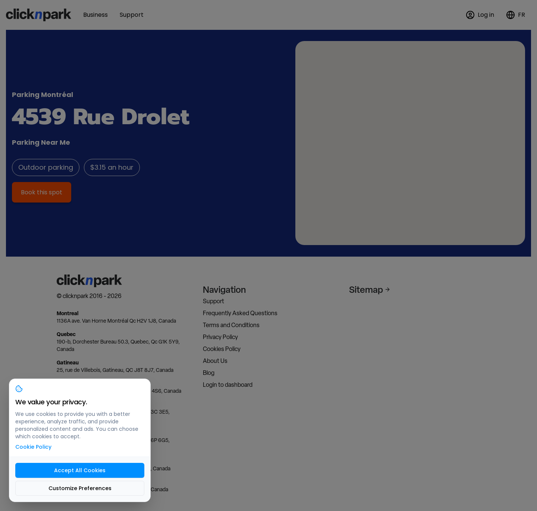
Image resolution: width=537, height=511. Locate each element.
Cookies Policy (222, 349)
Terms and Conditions (231, 325)
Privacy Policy (220, 337)
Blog (208, 373)
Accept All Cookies (80, 470)
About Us (215, 361)
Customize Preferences (80, 488)
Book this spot (41, 192)
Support (213, 301)
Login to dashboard (227, 385)
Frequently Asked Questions (240, 313)
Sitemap (369, 289)
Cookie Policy (33, 447)
